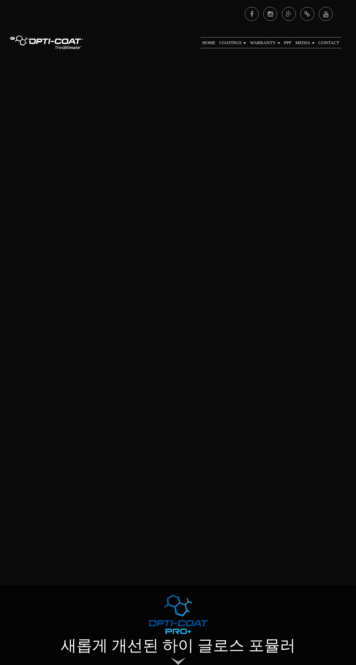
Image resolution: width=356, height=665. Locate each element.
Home (209, 42)
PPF (288, 42)
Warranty (265, 42)
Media (305, 42)
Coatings (232, 42)
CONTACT (328, 42)
